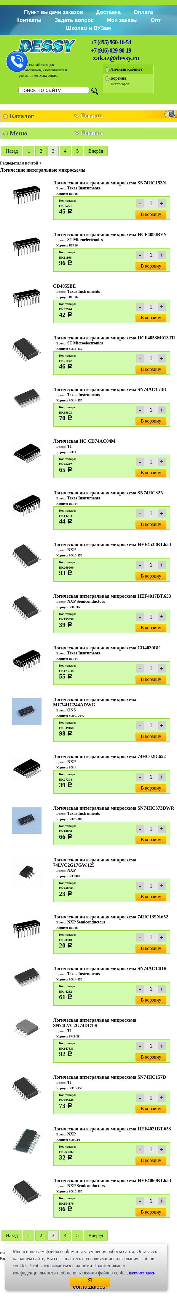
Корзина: (119, 78)
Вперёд (95, 151)
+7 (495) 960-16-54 (111, 42)
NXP (71, 550)
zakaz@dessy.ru (116, 58)
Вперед (95, 1235)
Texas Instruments (83, 188)
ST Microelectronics (85, 240)
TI (69, 446)
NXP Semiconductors (86, 601)
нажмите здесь (142, 1273)
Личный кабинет (127, 69)
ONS (71, 710)
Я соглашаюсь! (90, 1282)
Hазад (12, 151)
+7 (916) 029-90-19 (111, 50)
